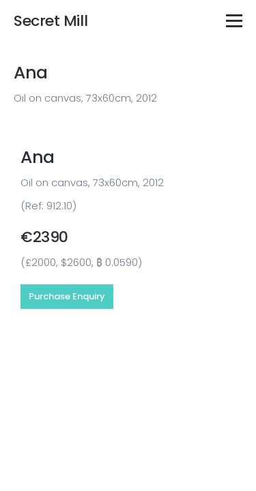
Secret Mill (50, 20)
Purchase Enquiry (67, 296)
